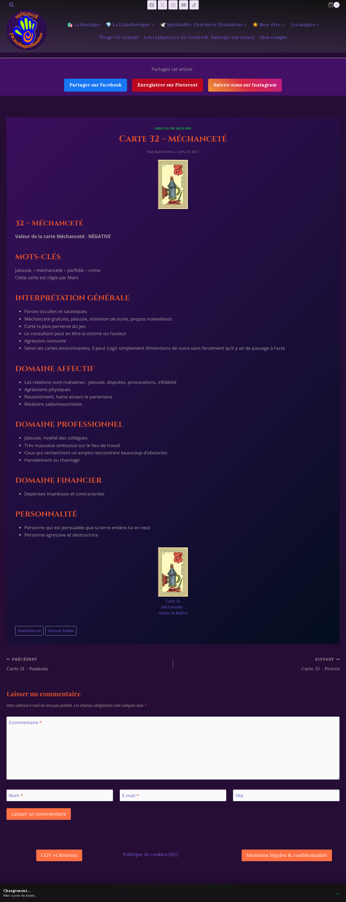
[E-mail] (173, 795)
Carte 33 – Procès (259, 663)
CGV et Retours (59, 855)
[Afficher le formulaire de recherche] (11, 5)
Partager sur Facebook (95, 85)
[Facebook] (152, 4)
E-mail (130, 795)
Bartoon (163, 151)
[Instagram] (173, 4)
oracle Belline (61, 630)
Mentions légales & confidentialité (287, 855)
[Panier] (334, 5)
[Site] (286, 795)
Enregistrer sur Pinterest (168, 85)
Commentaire (25, 722)
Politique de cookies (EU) (150, 854)
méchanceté (29, 630)
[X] (162, 4)
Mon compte (273, 37)
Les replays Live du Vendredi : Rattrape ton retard (199, 37)
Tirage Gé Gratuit (118, 37)
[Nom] (59, 795)
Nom (16, 795)
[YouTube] (183, 4)
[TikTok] (194, 4)
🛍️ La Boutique (83, 25)
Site (239, 795)
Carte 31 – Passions (87, 663)
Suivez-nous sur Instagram (245, 85)
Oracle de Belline (173, 128)
